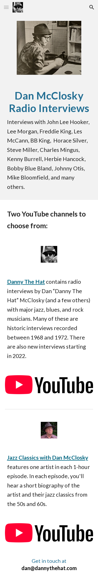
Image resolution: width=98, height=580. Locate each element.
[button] (6, 7)
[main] (49, 140)
